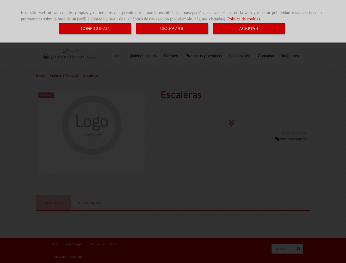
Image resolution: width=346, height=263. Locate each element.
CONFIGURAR (95, 28)
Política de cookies (243, 19)
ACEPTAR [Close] (249, 28)
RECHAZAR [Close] (171, 28)
